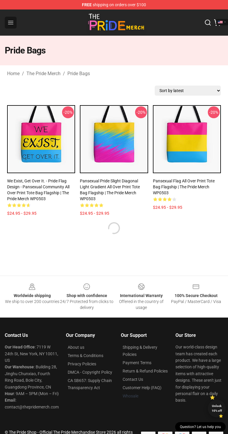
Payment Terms (137, 362)
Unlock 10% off (217, 408)
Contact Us (133, 379)
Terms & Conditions (85, 355)
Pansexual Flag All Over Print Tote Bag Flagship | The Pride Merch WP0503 (184, 187)
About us (76, 347)
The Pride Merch (43, 73)
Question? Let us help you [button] (200, 427)
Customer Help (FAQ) (142, 387)
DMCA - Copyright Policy (90, 372)
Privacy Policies (82, 364)
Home (13, 73)
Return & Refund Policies (145, 371)
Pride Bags (78, 73)
